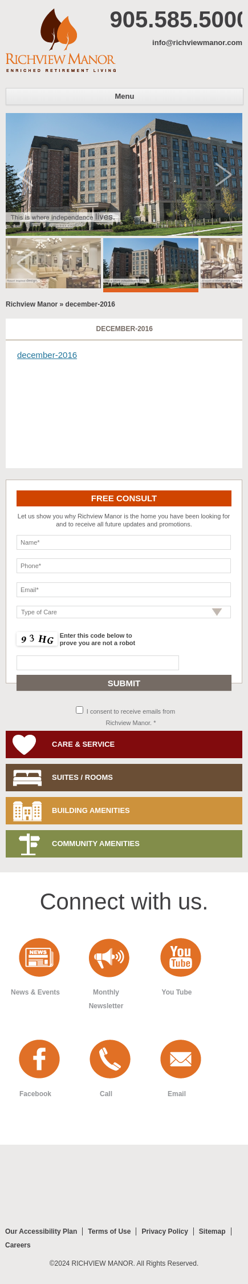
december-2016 (124, 329)
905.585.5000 (176, 19)
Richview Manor (61, 40)
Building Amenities (91, 810)
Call (106, 1094)
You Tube (177, 992)
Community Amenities (96, 843)
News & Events (35, 992)
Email (177, 1094)
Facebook (35, 1094)
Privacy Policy (164, 1231)
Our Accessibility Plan (41, 1231)
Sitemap (212, 1231)
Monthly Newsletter (106, 999)
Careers (18, 1245)
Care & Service (83, 744)
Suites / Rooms (82, 777)
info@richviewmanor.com (197, 42)
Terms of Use (109, 1231)
